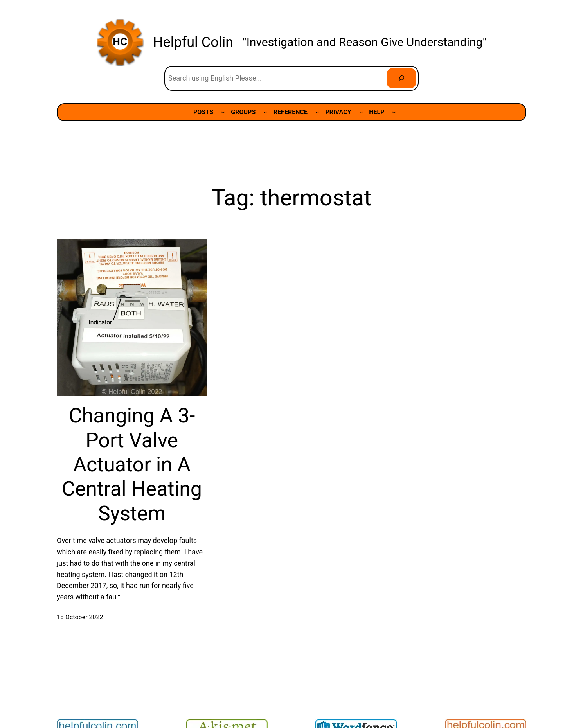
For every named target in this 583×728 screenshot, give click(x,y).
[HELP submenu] (394, 112)
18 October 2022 (80, 617)
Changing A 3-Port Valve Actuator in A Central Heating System (132, 464)
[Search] (401, 78)
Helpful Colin (193, 42)
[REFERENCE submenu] (317, 112)
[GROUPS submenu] (265, 112)
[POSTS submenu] (223, 112)
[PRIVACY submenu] (361, 112)
